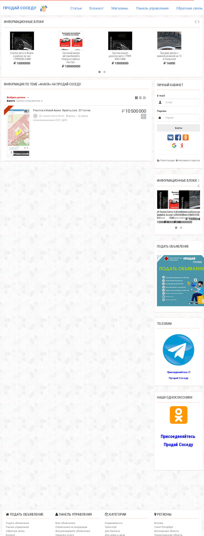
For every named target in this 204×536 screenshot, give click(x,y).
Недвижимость (113, 523)
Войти (178, 127)
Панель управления (152, 8)
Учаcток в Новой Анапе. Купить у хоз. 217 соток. (62, 110)
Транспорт (111, 527)
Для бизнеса (112, 531)
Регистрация (166, 160)
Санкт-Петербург (163, 527)
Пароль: (162, 111)
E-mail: (161, 95)
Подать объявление (17, 523)
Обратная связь (15, 531)
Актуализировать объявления (72, 531)
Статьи (76, 8)
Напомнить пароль (188, 160)
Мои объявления (65, 523)
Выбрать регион (16, 97)
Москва (158, 523)
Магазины (119, 8)
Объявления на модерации (71, 527)
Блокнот (96, 8)
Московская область (166, 531)
